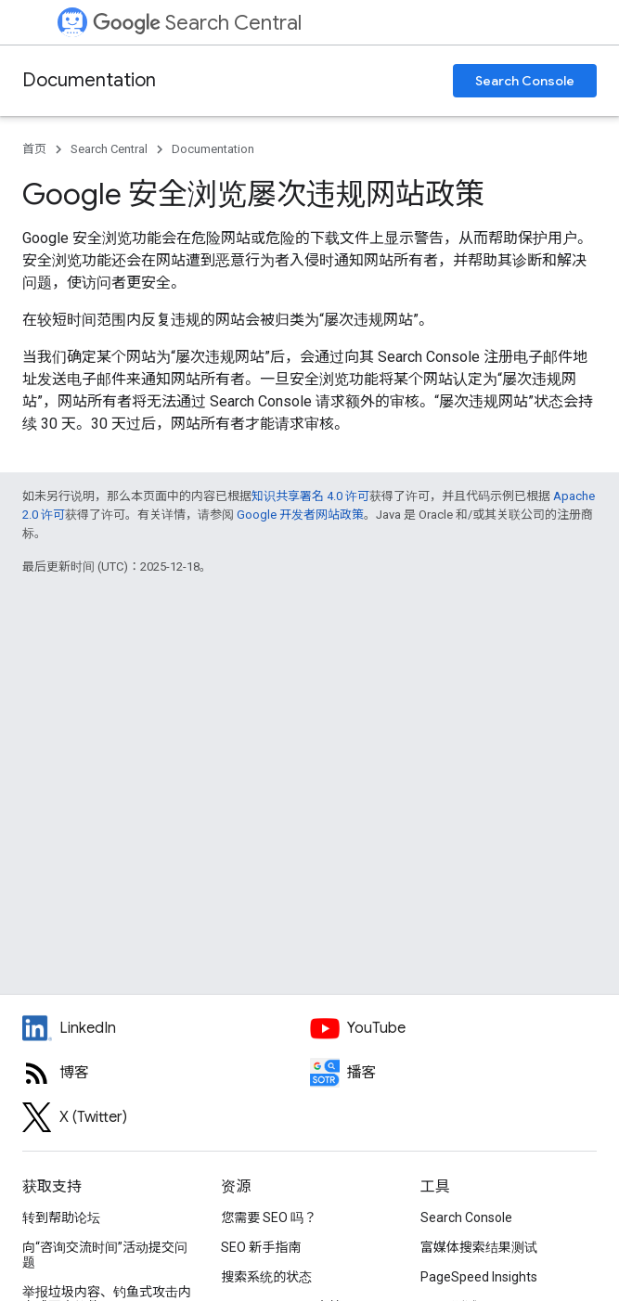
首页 (34, 149)
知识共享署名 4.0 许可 (310, 496)
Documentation (89, 80)
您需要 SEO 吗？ (268, 1217)
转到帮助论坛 (61, 1217)
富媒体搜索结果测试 (478, 1247)
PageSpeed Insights (478, 1276)
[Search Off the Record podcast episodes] (454, 1073)
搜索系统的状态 (266, 1276)
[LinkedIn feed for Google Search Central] (166, 1028)
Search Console (524, 80)
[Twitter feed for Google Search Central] (166, 1117)
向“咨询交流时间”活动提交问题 (104, 1254)
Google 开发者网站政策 (300, 515)
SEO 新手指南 (261, 1247)
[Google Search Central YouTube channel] (454, 1028)
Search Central (197, 22)
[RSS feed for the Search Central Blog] (166, 1073)
